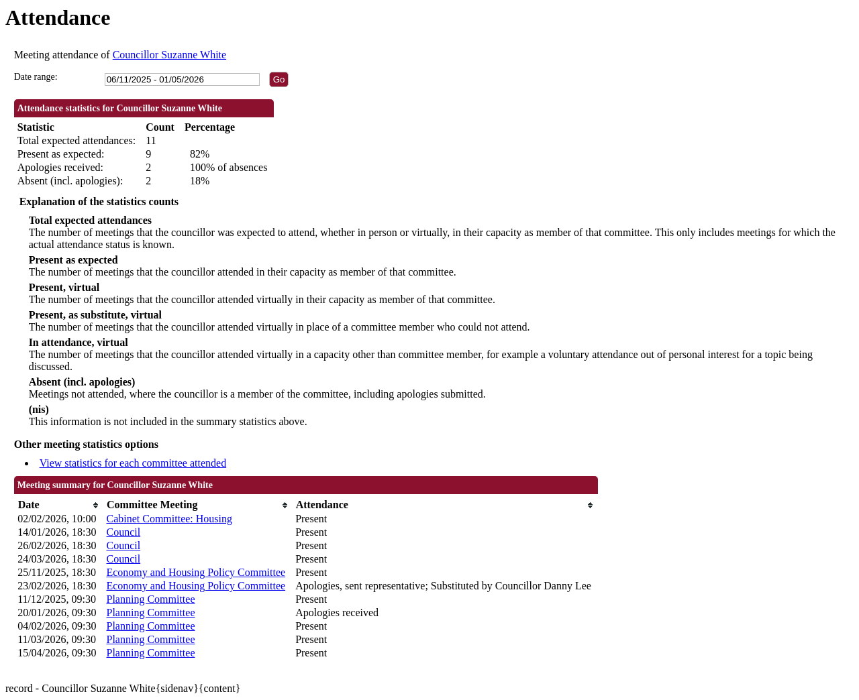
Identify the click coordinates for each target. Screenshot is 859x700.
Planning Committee (150, 599)
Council (123, 532)
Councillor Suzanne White (169, 54)
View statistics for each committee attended (133, 463)
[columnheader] (58, 505)
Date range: (36, 77)
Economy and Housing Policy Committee (195, 572)
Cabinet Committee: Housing (169, 518)
